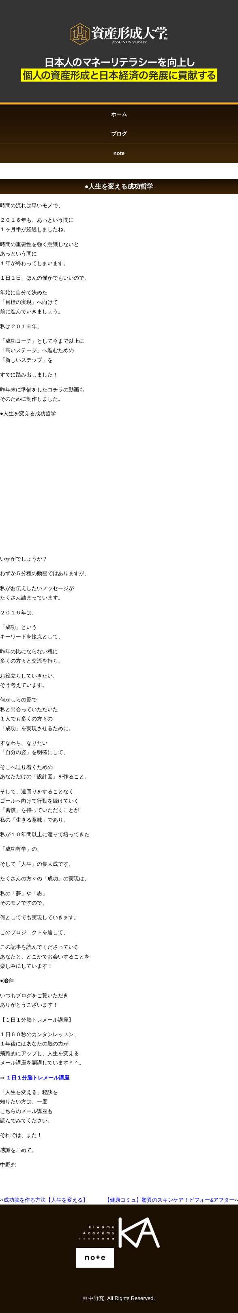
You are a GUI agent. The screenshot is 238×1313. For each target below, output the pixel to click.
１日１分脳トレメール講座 (37, 1078)
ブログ (119, 134)
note (119, 153)
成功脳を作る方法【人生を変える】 (46, 1200)
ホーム (119, 114)
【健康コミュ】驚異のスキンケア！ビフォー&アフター (170, 1200)
